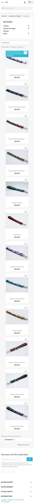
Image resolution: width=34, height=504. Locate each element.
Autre (5, 34)
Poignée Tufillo (17, 330)
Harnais (6, 31)
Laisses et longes (9, 28)
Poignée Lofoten (17, 203)
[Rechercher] (17, 8)
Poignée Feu (17, 235)
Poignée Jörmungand (17, 394)
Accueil (8, 21)
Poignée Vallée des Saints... (17, 139)
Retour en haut (24, 445)
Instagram (8, 471)
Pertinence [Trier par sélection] (17, 43)
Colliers (6, 26)
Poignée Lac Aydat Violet (17, 75)
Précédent (7, 440)
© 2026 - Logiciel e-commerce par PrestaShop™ (12, 501)
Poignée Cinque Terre (17, 267)
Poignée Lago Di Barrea (17, 298)
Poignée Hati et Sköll (17, 426)
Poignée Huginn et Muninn (17, 362)
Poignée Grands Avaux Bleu (17, 107)
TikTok (13, 471)
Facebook (3, 471)
